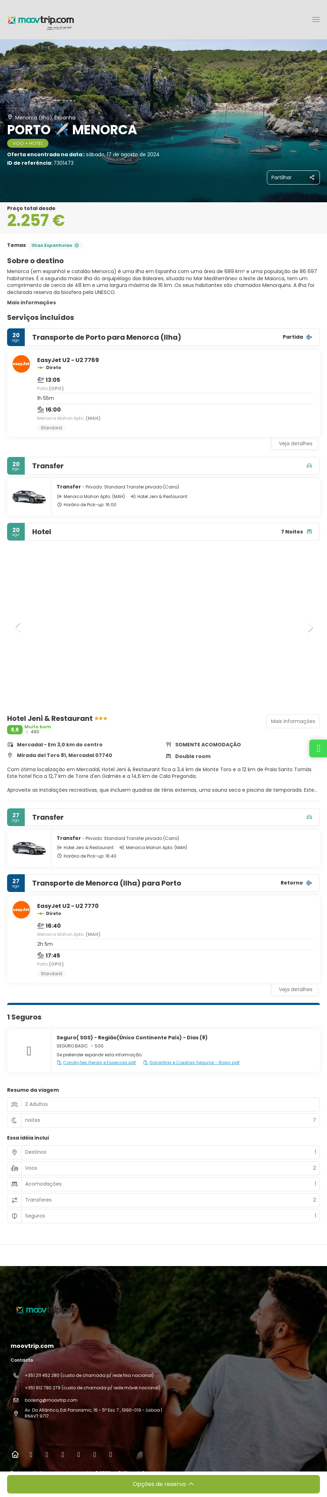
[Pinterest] (94, 1454)
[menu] (316, 19)
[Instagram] (46, 1454)
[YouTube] (78, 1454)
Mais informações (31, 302)
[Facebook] (31, 1454)
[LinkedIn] (110, 1454)
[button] (18, 627)
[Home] (15, 1454)
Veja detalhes (295, 443)
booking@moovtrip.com (51, 1400)
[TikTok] (62, 1454)
